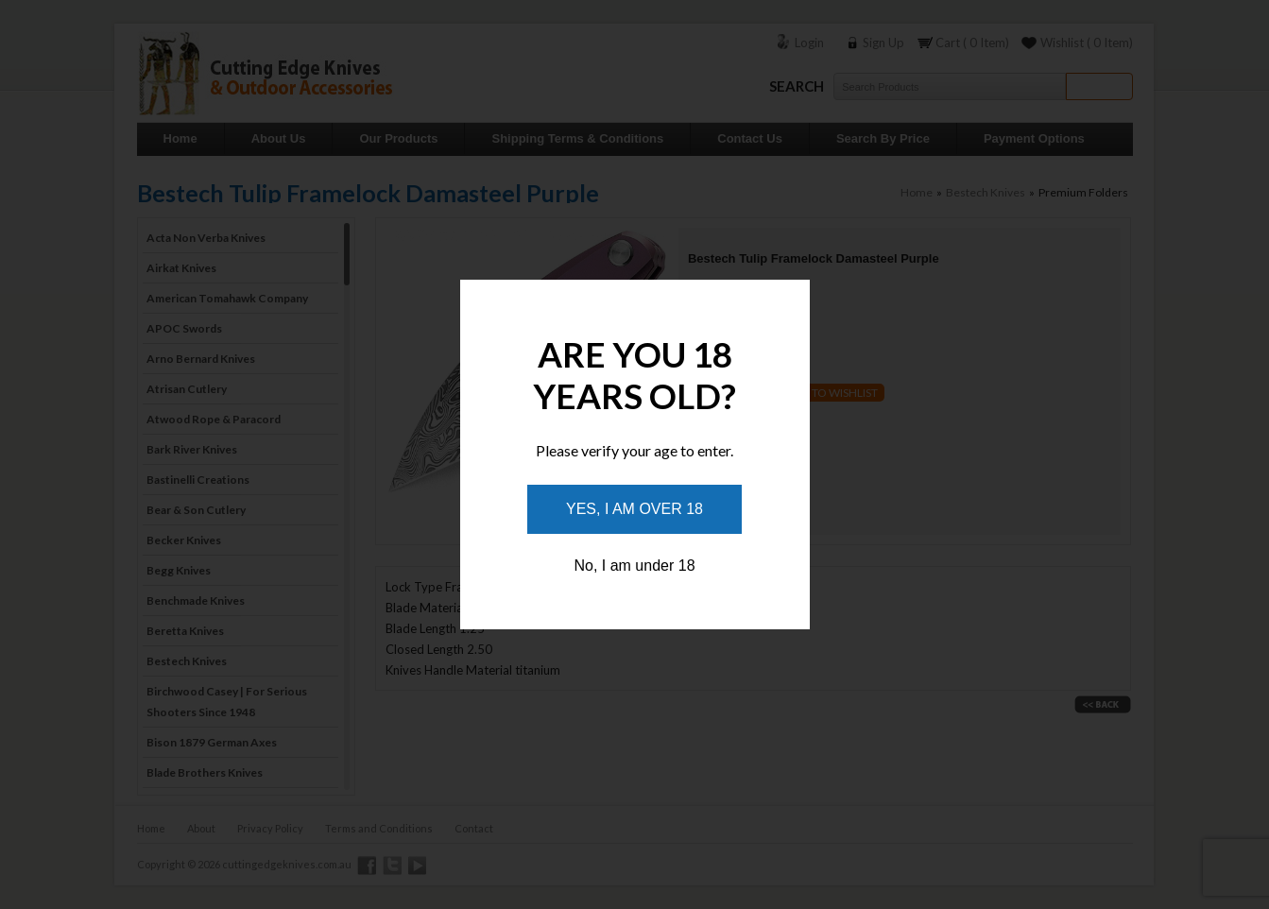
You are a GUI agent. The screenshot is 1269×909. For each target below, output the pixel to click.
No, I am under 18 (634, 565)
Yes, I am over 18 (634, 509)
